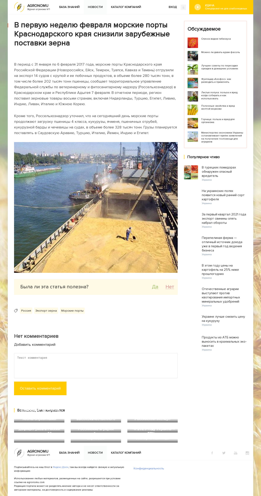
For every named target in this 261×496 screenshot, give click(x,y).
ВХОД (177, 7)
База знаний (69, 7)
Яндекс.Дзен (60, 467)
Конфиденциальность (149, 468)
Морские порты (72, 310)
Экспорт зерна (46, 310)
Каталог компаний (126, 7)
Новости (95, 7)
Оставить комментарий (40, 388)
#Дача (226, 7)
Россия (26, 310)
